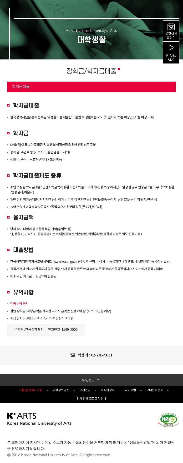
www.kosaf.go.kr (65, 262)
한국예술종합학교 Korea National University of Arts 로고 (35, 15)
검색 (168, 12)
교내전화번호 (154, 390)
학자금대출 (18, 85)
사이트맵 (130, 390)
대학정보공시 (60, 390)
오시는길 (85, 390)
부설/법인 (88, 380)
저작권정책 (108, 390)
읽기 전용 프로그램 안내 (91, 399)
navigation (176, 11)
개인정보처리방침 (31, 390)
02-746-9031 (101, 355)
